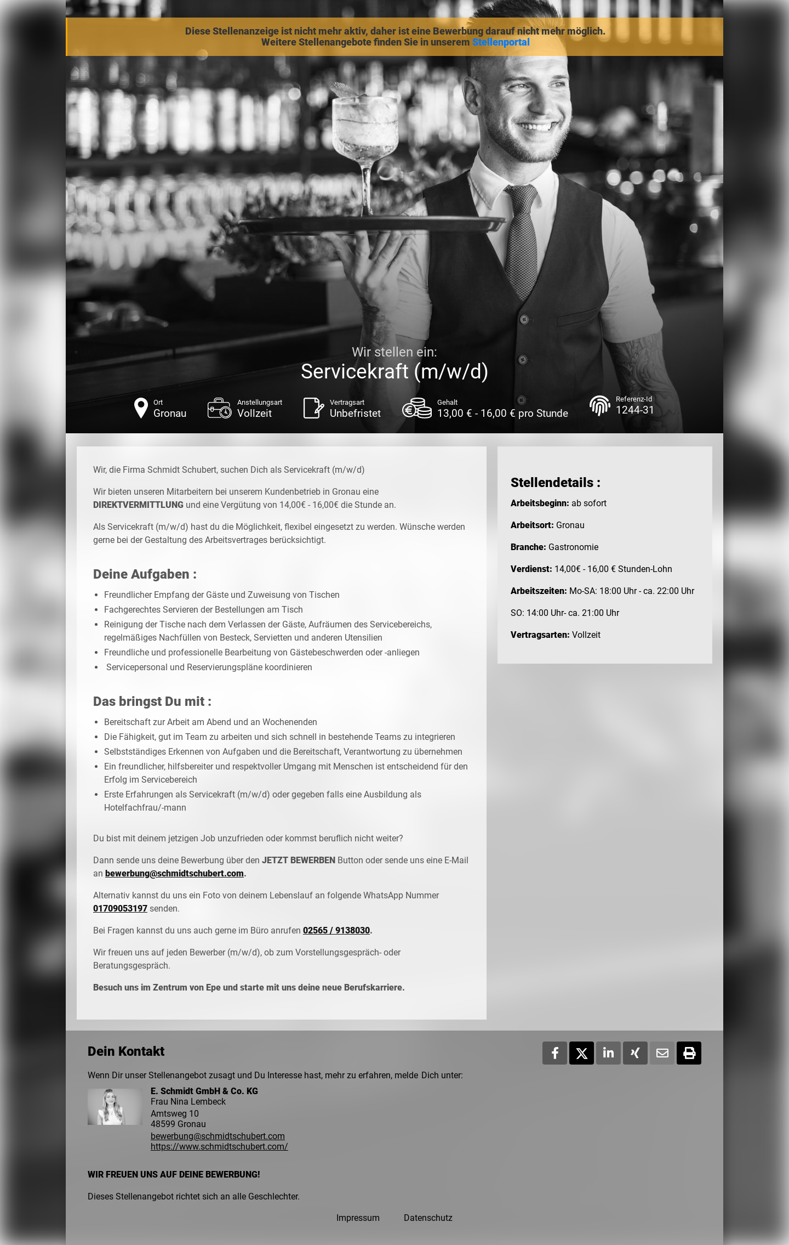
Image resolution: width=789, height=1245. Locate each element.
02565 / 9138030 (336, 930)
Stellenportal (501, 42)
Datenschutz (428, 1218)
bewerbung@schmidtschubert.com (174, 873)
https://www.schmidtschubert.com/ (219, 1146)
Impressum (358, 1218)
